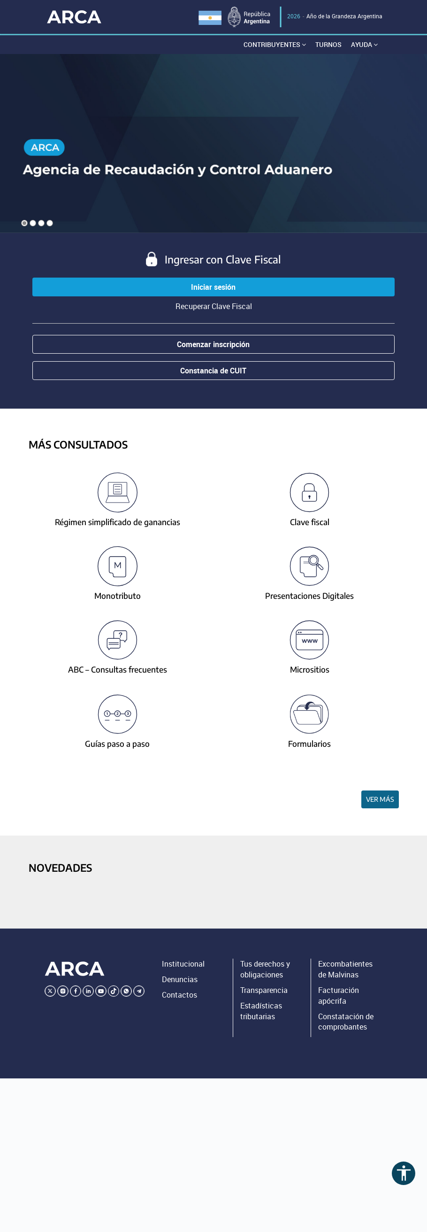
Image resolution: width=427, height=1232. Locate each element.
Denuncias (180, 979)
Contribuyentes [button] (275, 44)
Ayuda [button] (364, 44)
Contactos (179, 995)
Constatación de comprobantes (346, 1021)
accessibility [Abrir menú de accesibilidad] (404, 1173)
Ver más (380, 799)
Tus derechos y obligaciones (265, 969)
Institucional (183, 964)
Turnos (328, 44)
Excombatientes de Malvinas (345, 969)
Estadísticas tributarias (261, 1011)
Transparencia (264, 990)
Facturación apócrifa (338, 995)
